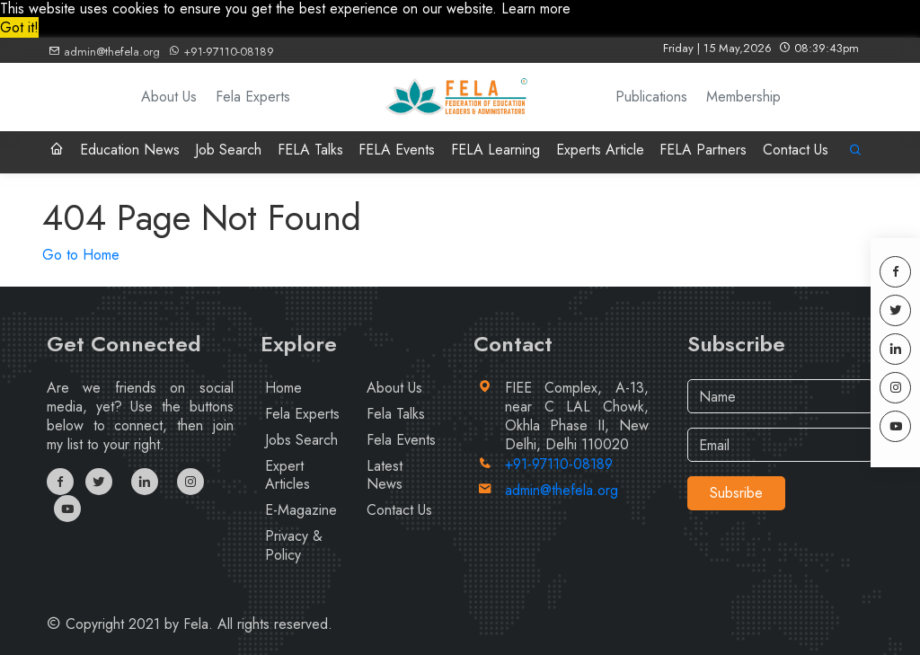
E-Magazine (301, 510)
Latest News (384, 475)
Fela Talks (396, 413)
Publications (651, 96)
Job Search (228, 149)
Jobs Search (301, 439)
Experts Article (600, 149)
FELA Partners (703, 149)
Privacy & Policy (294, 545)
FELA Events (396, 149)
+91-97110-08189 (221, 51)
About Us (169, 96)
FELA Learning (495, 149)
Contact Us (795, 149)
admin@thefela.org (104, 51)
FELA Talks (310, 149)
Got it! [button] (19, 27)
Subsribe (736, 492)
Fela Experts (253, 96)
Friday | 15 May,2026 (761, 48)
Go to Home (80, 254)
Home (283, 387)
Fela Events (401, 439)
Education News (130, 149)
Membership (743, 96)
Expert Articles (287, 475)
